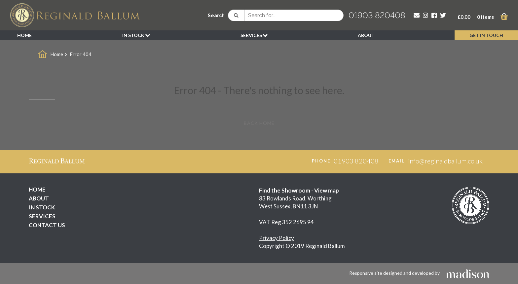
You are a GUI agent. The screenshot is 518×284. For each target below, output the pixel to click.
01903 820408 (377, 15)
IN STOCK (136, 35)
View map (326, 190)
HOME (24, 35)
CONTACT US (47, 225)
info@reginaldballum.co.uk (445, 161)
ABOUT (366, 35)
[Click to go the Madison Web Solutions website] (467, 273)
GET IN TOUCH (486, 35)
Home (56, 54)
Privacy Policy (276, 237)
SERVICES (254, 35)
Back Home (259, 123)
